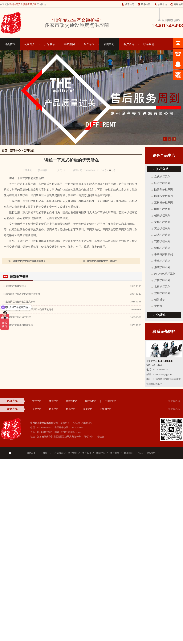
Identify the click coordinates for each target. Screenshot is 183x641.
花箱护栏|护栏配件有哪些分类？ (29, 261)
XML (140, 453)
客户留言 (129, 44)
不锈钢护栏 (105, 409)
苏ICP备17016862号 (82, 423)
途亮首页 (10, 44)
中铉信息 (99, 436)
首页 (4, 150)
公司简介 (29, 44)
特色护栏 (53, 409)
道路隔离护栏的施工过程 (18, 317)
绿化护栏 (87, 409)
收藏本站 (162, 4)
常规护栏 (53, 401)
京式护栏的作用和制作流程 (19, 325)
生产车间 (89, 44)
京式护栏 (36, 401)
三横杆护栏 (110, 401)
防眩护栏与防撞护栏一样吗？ (102, 261)
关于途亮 (129, 4)
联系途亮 (145, 4)
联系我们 (148, 44)
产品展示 (49, 44)
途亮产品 (12, 409)
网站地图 (178, 4)
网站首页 (31, 453)
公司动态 (29, 150)
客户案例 (69, 44)
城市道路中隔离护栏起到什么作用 (23, 294)
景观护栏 (36, 409)
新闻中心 (109, 44)
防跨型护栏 (72, 401)
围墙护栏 (70, 409)
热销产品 (12, 401)
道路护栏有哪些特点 (16, 286)
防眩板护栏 (91, 401)
